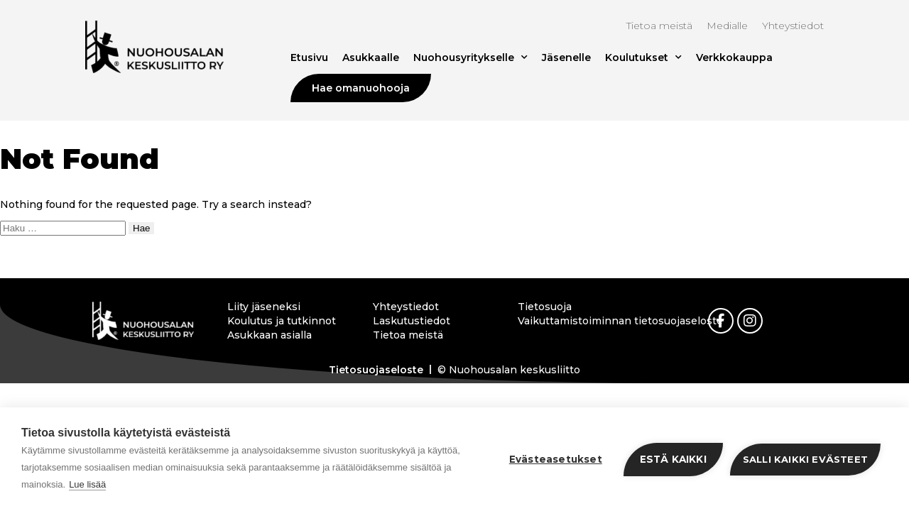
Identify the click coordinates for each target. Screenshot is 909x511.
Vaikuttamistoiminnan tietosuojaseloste (578, 320)
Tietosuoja (545, 306)
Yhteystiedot (793, 25)
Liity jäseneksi (263, 306)
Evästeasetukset (555, 459)
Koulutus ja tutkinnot (281, 320)
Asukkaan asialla (269, 335)
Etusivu (309, 57)
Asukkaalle (370, 57)
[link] (721, 321)
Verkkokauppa (734, 57)
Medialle (727, 25)
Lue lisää (87, 484)
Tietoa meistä (659, 25)
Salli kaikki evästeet (805, 459)
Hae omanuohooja (361, 88)
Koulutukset (643, 57)
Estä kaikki (673, 459)
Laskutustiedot (411, 320)
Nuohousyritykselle (470, 57)
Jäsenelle (566, 57)
